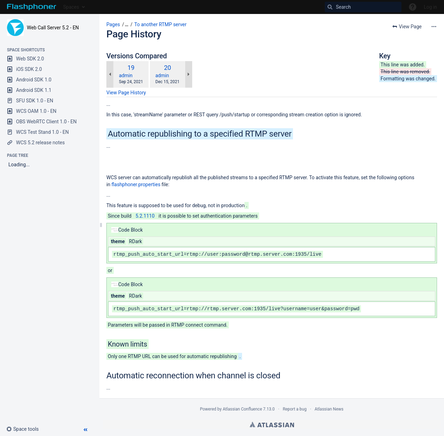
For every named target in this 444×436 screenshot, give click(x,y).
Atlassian (272, 424)
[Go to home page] (31, 7)
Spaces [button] (71, 7)
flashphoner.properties (136, 184)
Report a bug (295, 409)
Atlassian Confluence (242, 409)
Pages (113, 24)
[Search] (363, 7)
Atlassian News (329, 409)
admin (126, 75)
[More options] (434, 26)
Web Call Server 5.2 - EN (53, 27)
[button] (25, 429)
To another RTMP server (160, 24)
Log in (430, 7)
